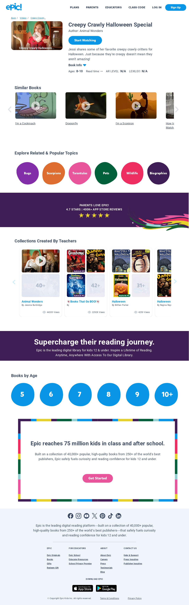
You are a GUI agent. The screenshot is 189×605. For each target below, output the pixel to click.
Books (50, 559)
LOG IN (157, 7)
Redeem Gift (53, 568)
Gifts (49, 563)
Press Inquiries (131, 559)
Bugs (13, 18)
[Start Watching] (85, 40)
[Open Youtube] (86, 516)
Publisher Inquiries (133, 563)
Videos (23, 18)
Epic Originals (53, 555)
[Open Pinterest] (102, 516)
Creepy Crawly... (38, 18)
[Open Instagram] (78, 516)
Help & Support (131, 555)
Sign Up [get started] (176, 7)
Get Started (97, 478)
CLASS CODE (137, 7)
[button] (40, 282)
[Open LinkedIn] (118, 516)
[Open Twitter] (94, 516)
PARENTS (92, 7)
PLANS (74, 7)
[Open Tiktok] (110, 516)
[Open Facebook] (70, 516)
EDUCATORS (113, 7)
